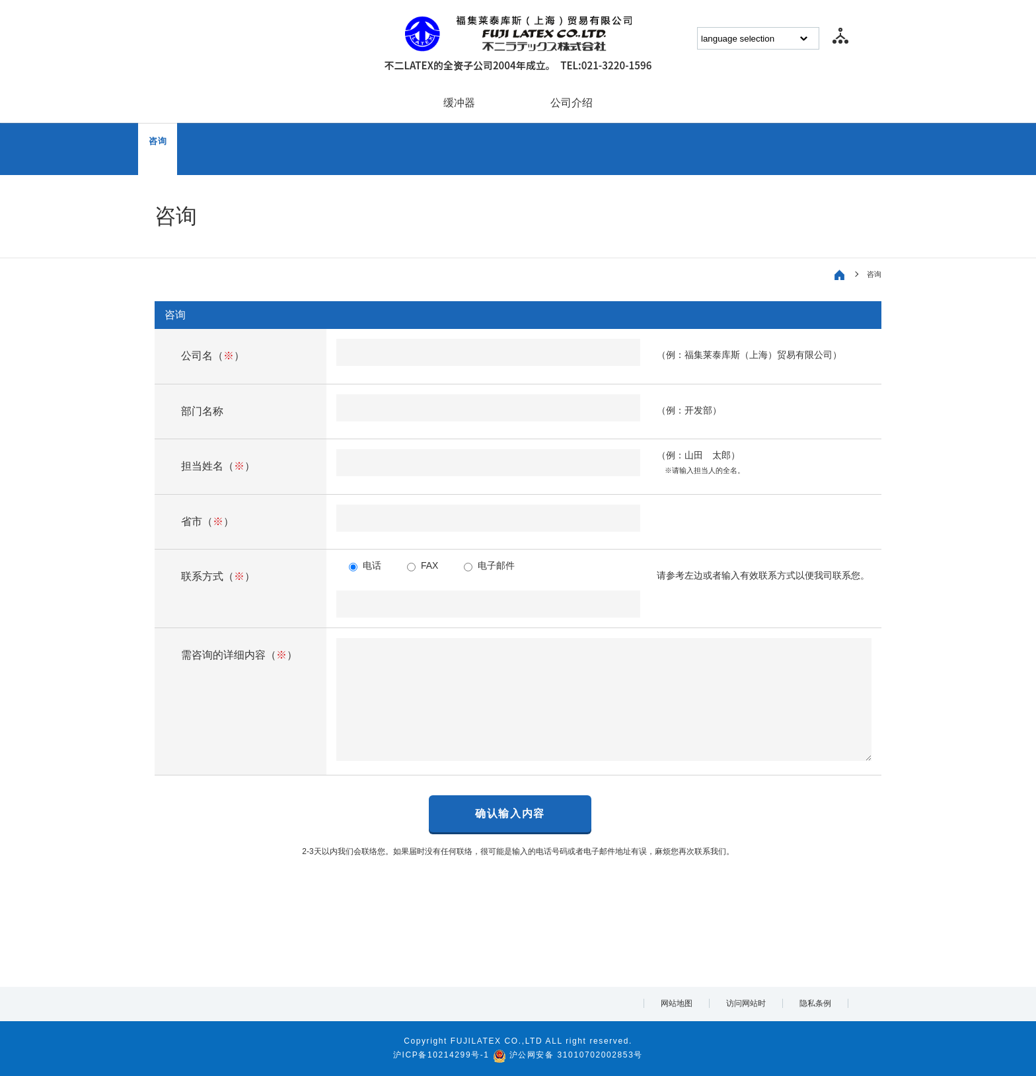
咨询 (157, 141)
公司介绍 (571, 102)
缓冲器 (459, 102)
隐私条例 (815, 1003)
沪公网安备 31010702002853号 (576, 1054)
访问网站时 (746, 1003)
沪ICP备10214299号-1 (441, 1054)
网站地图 (676, 1003)
